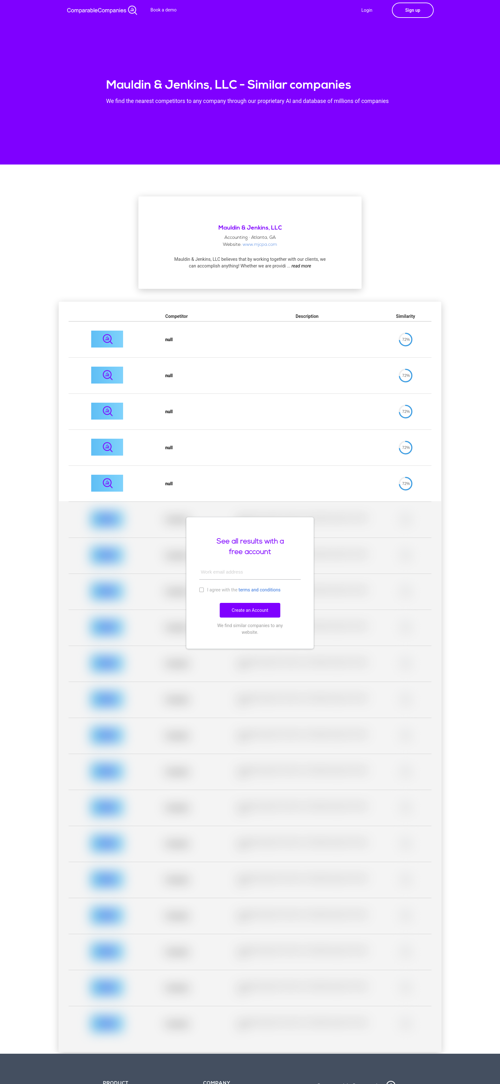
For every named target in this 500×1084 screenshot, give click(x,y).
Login (366, 10)
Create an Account (250, 610)
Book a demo (164, 9)
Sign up (412, 10)
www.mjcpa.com (260, 244)
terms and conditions (260, 589)
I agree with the (240, 589)
